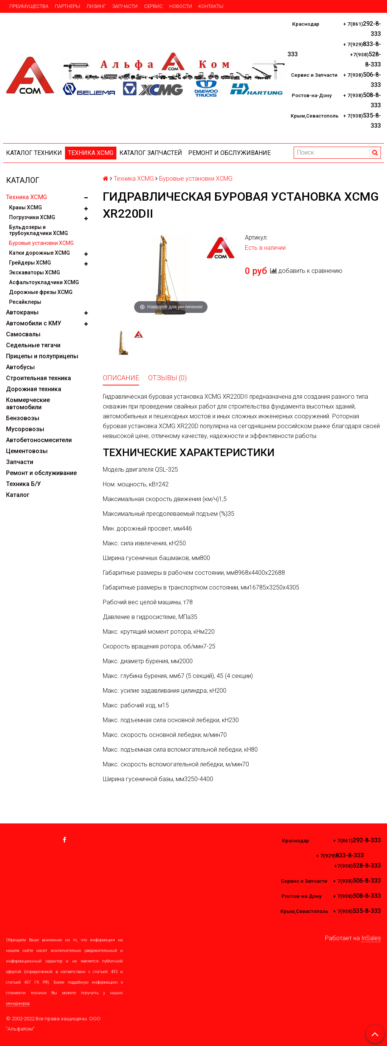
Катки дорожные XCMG (39, 253)
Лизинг (96, 6)
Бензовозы (22, 418)
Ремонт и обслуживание (229, 152)
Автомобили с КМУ (33, 323)
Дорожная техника (33, 389)
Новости (180, 6)
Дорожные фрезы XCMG (41, 292)
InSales (371, 938)
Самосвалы (23, 334)
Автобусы (20, 367)
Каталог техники (34, 152)
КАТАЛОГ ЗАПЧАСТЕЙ (150, 152)
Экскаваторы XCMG (34, 272)
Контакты (210, 6)
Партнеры (67, 6)
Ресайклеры (25, 302)
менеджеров (17, 1003)
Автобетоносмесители (39, 440)
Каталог (17, 494)
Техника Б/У (23, 483)
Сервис (153, 6)
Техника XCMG (90, 152)
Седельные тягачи (33, 345)
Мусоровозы (25, 429)
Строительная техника (38, 378)
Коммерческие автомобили (28, 403)
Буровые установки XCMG (41, 243)
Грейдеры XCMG (30, 263)
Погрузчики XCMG (32, 217)
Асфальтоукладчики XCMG (44, 282)
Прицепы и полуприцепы (42, 356)
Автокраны (22, 312)
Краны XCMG (25, 207)
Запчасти (125, 6)
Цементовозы (27, 451)
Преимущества (28, 6)
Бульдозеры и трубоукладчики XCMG (38, 230)
